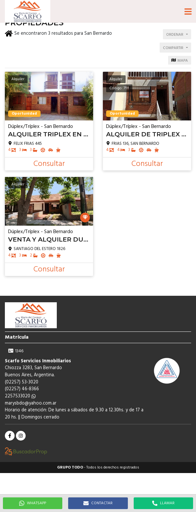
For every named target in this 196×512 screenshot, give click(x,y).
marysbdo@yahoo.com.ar (30, 403)
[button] (187, 11)
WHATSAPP (32, 503)
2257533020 (20, 396)
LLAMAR (163, 503)
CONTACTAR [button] (98, 503)
